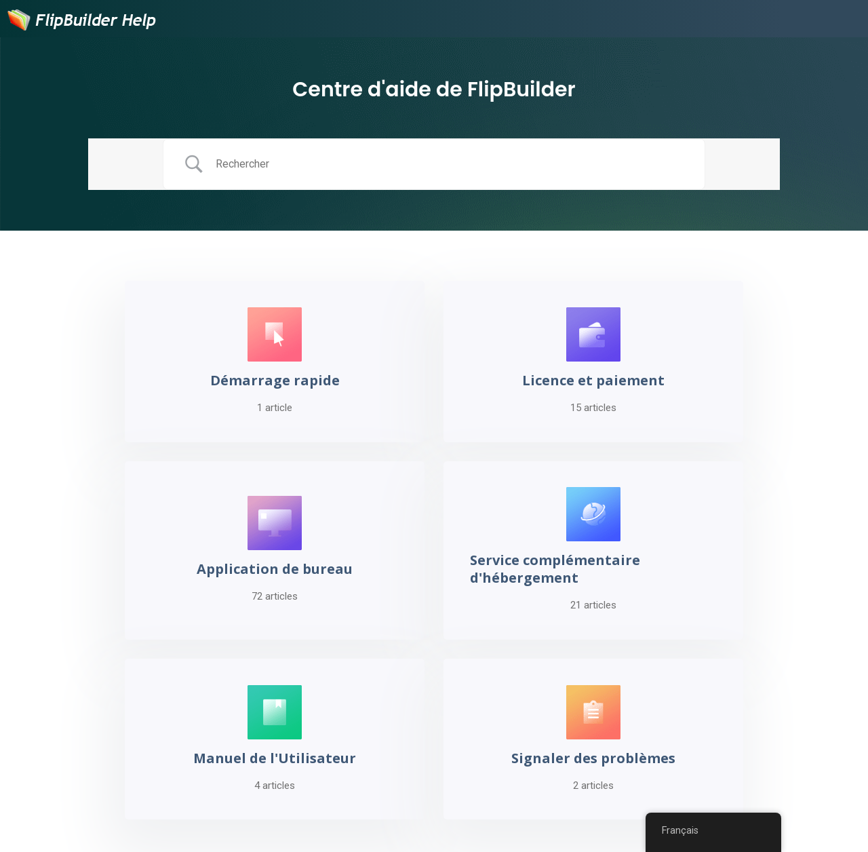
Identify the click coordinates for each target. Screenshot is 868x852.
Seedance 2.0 (293, 832)
